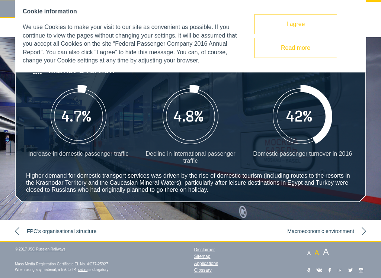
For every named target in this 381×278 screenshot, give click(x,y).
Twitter (350, 270)
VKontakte (319, 270)
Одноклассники (309, 270)
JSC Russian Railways (46, 249)
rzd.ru (83, 270)
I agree (295, 24)
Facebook (329, 270)
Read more (295, 48)
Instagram (361, 270)
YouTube (340, 270)
